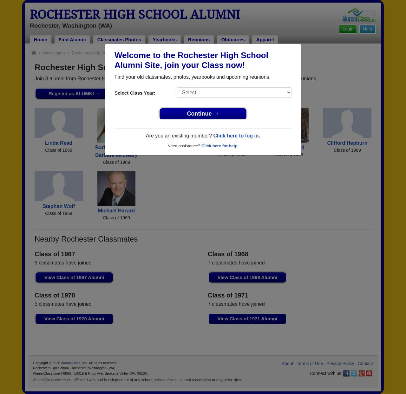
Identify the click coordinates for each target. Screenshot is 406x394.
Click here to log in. (236, 135)
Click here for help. (220, 146)
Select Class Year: (135, 93)
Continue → (203, 113)
